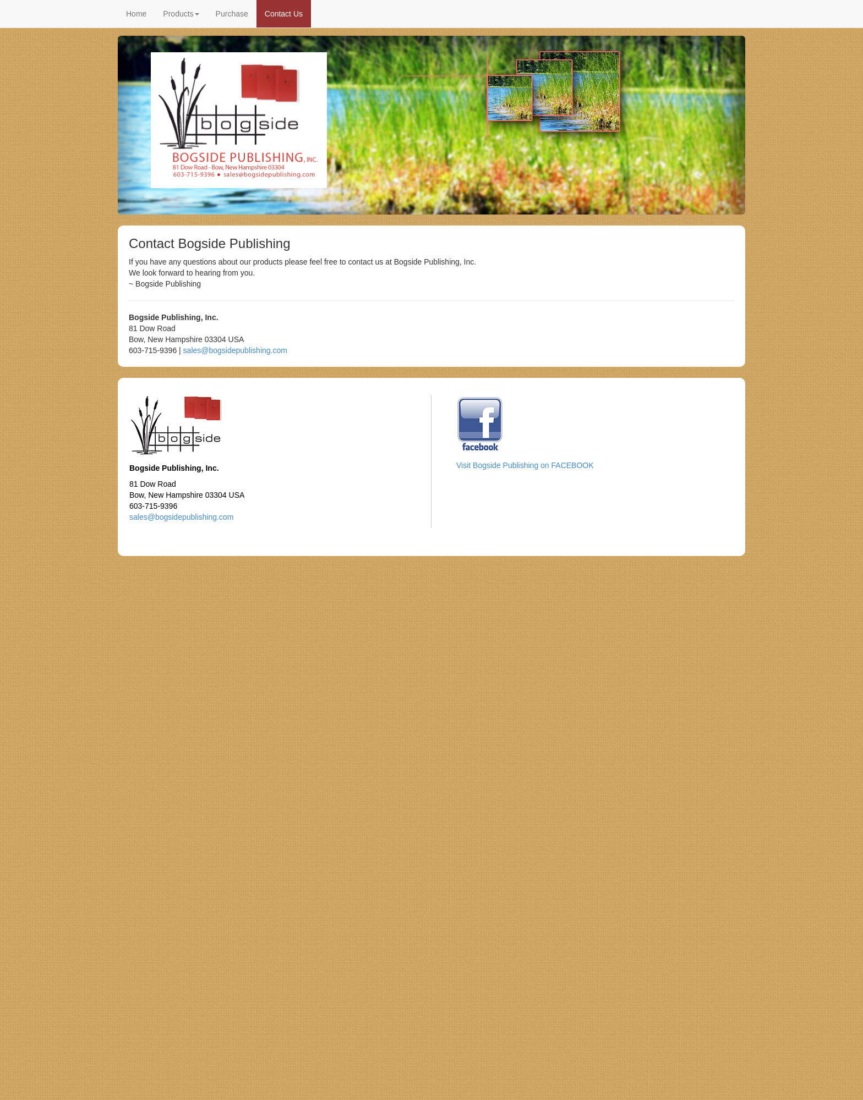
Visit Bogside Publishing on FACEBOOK (525, 465)
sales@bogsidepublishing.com (235, 350)
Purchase (232, 13)
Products (181, 13)
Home (136, 13)
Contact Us (284, 13)
